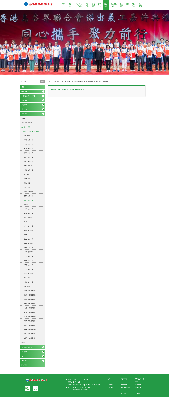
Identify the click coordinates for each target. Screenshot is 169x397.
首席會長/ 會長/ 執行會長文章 (85, 81)
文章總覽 (105, 5)
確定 (42, 81)
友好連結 (133, 5)
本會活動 (87, 5)
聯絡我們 (140, 5)
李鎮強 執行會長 (102, 81)
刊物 (127, 4)
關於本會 (70, 5)
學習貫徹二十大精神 (78, 5)
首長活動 (99, 5)
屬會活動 (93, 5)
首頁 (63, 4)
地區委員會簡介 (114, 5)
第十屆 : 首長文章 (67, 81)
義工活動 (121, 5)
